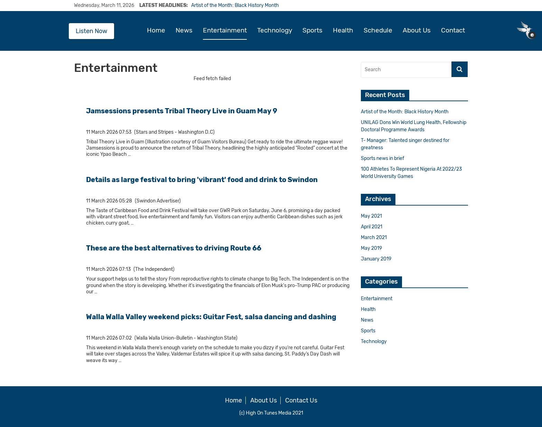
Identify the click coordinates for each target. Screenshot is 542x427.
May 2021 (371, 216)
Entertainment (225, 30)
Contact (453, 30)
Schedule (378, 30)
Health (343, 30)
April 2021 (371, 227)
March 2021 (374, 237)
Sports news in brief (382, 158)
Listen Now (91, 31)
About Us (417, 30)
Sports (312, 30)
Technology (274, 30)
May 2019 (371, 248)
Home (156, 30)
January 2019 (376, 259)
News (184, 30)
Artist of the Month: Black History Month (235, 5)
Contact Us (301, 400)
